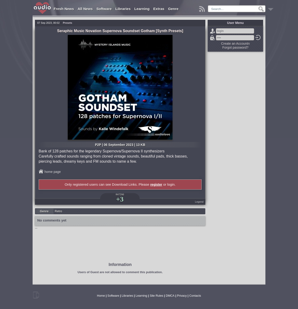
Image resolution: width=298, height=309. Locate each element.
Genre (173, 9)
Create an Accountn (235, 43)
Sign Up (212, 31)
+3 (119, 199)
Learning (141, 9)
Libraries (123, 9)
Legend (199, 201)
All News (85, 9)
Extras (158, 9)
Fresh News (64, 9)
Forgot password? (212, 37)
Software (104, 9)
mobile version (36, 295)
